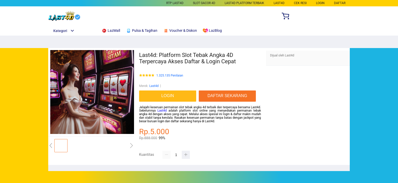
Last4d (154, 86)
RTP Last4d (175, 3)
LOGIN (320, 3)
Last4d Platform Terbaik (244, 3)
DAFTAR (339, 3)
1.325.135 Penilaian (169, 75)
